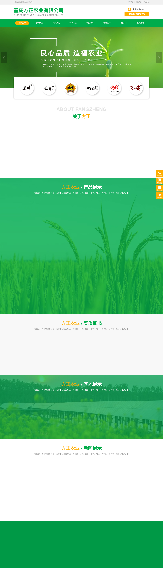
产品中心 (146, 2)
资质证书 (56, 23)
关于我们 (130, 2)
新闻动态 (107, 23)
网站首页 (22, 23)
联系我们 (138, 2)
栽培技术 (124, 23)
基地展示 (90, 23)
